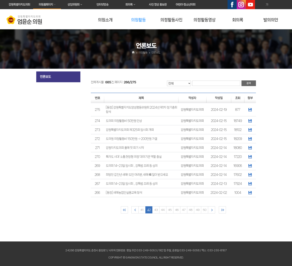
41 (141, 209)
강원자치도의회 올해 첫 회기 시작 (125, 147)
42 (149, 209)
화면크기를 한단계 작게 (275, 4)
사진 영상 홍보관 (158, 4)
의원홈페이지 (46, 4)
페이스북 (232, 4)
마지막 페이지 (222, 209)
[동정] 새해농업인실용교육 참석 (124, 192)
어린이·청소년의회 (185, 4)
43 (156, 209)
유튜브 (250, 4)
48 (190, 209)
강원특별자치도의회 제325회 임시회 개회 (130, 129)
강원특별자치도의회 (19, 4)
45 (170, 209)
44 (163, 209)
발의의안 (270, 20)
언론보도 (45, 76)
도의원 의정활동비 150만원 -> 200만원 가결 (131, 138)
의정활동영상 (204, 20)
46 (176, 209)
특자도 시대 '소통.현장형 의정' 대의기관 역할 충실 (133, 156)
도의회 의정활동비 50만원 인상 (124, 120)
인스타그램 (241, 4)
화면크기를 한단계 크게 (259, 4)
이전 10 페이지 (135, 209)
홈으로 (133, 52)
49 (197, 209)
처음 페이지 (124, 209)
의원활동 (138, 20)
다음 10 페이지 (211, 209)
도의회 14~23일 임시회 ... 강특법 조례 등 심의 (131, 165)
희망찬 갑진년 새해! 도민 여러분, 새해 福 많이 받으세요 (137, 174)
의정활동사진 (171, 20)
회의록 (129, 4)
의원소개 (105, 20)
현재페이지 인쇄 (283, 4)
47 (183, 209)
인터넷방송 (102, 4)
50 (204, 209)
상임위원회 (73, 4)
